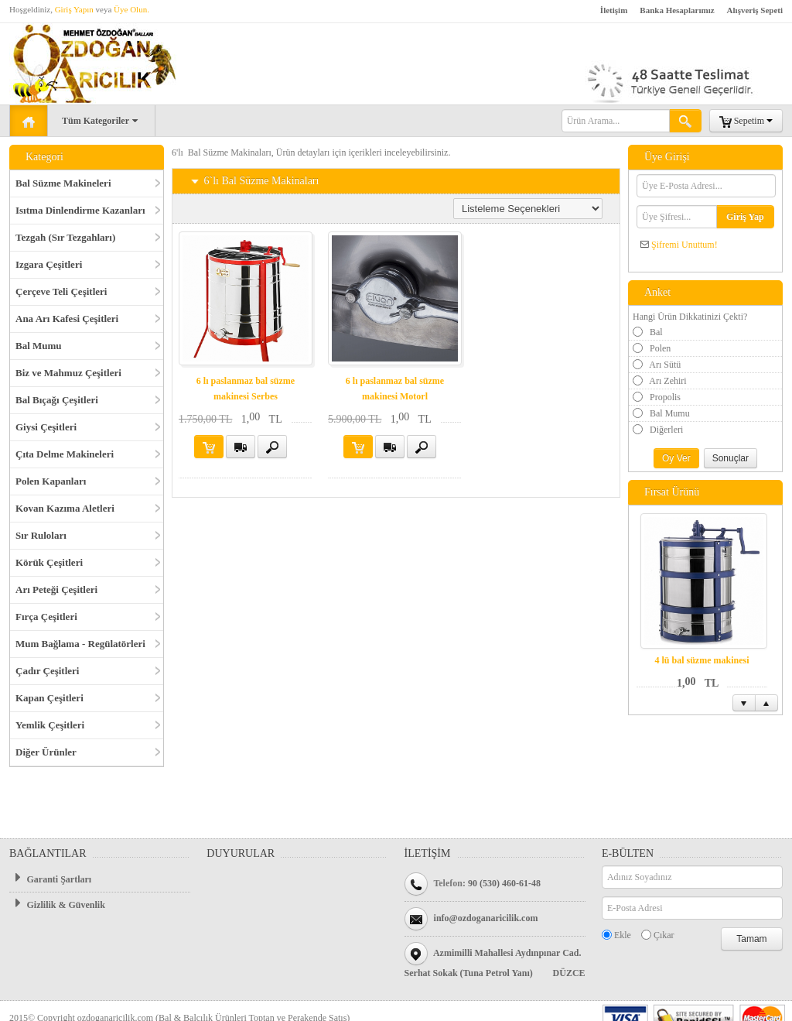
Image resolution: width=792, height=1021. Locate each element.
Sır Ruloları (41, 535)
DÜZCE (569, 973)
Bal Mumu (38, 345)
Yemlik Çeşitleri (49, 725)
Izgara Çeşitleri (48, 264)
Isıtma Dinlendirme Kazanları (80, 210)
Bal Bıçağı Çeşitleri (56, 400)
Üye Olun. (131, 9)
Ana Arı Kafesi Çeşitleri (66, 318)
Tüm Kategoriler (101, 121)
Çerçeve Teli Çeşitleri (61, 291)
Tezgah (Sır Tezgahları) (65, 237)
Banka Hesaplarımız (677, 10)
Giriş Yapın (74, 9)
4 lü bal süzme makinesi (701, 660)
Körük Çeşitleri (49, 562)
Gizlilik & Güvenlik (57, 904)
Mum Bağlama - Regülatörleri (80, 643)
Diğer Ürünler (46, 752)
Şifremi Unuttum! (684, 244)
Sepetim (746, 121)
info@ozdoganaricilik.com (486, 918)
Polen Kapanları (50, 481)
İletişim (613, 10)
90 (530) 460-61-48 (504, 883)
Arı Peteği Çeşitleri (56, 589)
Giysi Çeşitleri (46, 427)
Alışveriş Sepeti (755, 10)
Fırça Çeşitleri (46, 616)
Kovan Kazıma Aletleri (64, 508)
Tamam (751, 939)
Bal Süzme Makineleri (63, 183)
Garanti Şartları (50, 878)
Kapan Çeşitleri (49, 698)
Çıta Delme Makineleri (64, 454)
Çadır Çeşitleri (47, 671)
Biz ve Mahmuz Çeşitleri (68, 373)
